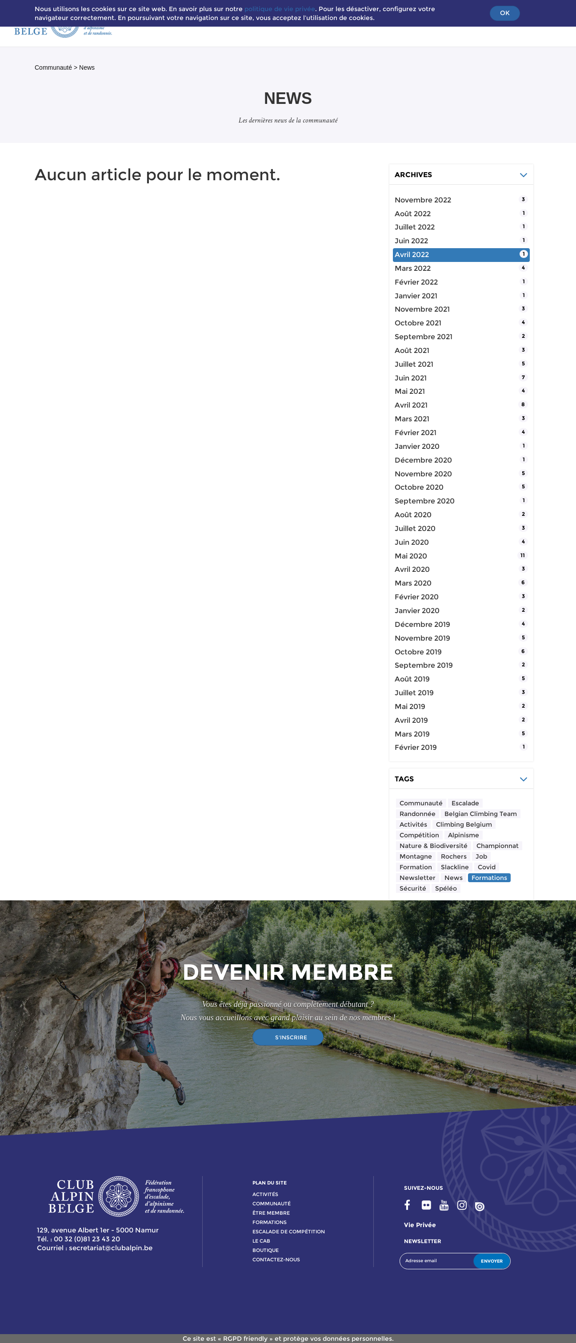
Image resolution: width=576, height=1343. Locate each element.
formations (269, 1222)
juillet (415, 227)
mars (413, 268)
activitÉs (265, 1194)
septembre (423, 337)
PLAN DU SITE (269, 1183)
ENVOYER (492, 1261)
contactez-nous (276, 1259)
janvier (416, 296)
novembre (423, 200)
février (416, 282)
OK (505, 13)
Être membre (271, 1213)
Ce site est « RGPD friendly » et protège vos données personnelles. (288, 1339)
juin (411, 241)
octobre (418, 323)
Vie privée (420, 1225)
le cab (261, 1241)
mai (410, 391)
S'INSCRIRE (291, 1037)
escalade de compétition (288, 1231)
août (413, 214)
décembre (423, 460)
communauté (271, 1203)
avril (412, 254)
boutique (265, 1250)
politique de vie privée (279, 9)
